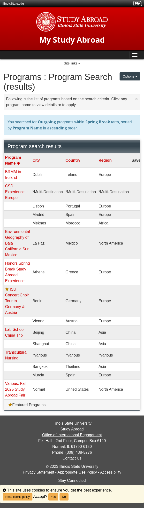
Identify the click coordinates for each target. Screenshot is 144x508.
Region (105, 160)
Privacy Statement (38, 472)
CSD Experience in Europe (17, 192)
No (64, 497)
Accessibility (110, 472)
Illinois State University (78, 466)
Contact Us (72, 458)
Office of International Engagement (72, 435)
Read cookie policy (17, 497)
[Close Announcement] (136, 98)
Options (130, 76)
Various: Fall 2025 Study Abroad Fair (15, 389)
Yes (53, 497)
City (36, 160)
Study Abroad (71, 429)
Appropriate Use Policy (77, 472)
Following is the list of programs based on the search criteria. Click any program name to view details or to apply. (72, 101)
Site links (72, 63)
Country (73, 160)
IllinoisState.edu (13, 3)
